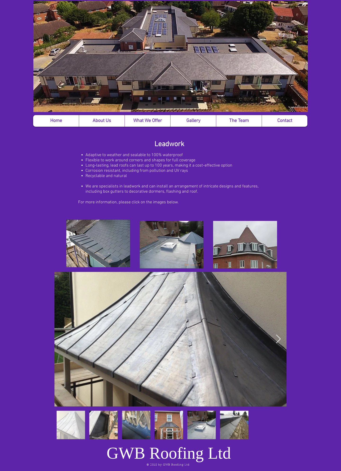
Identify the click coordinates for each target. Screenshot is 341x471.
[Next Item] (278, 339)
